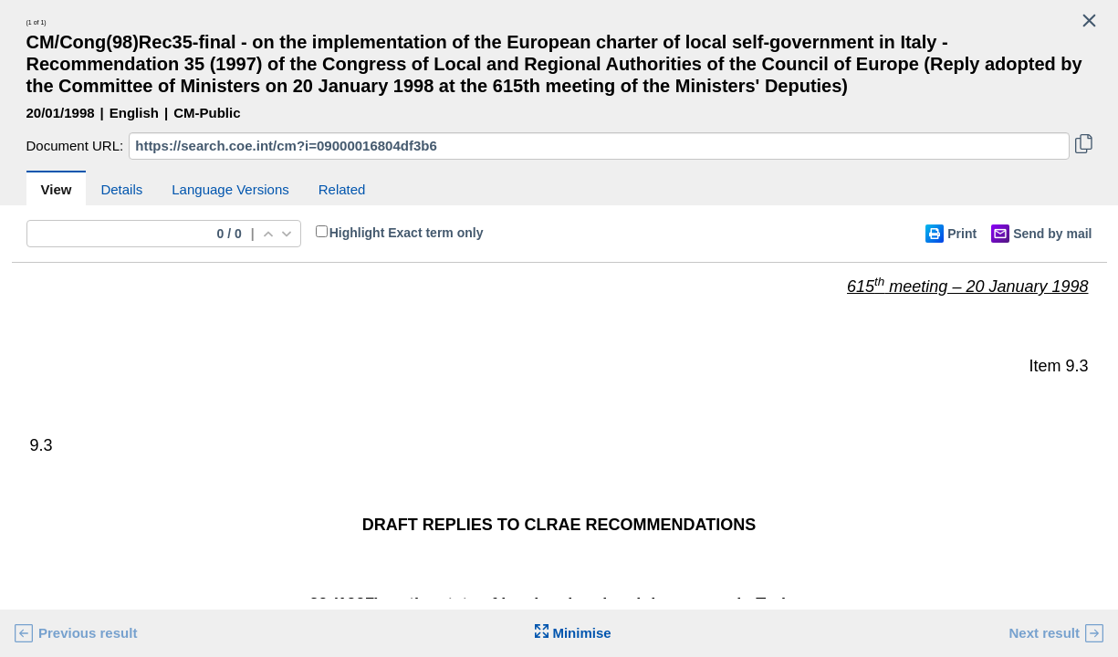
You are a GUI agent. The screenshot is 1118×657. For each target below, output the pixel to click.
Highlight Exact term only (406, 232)
